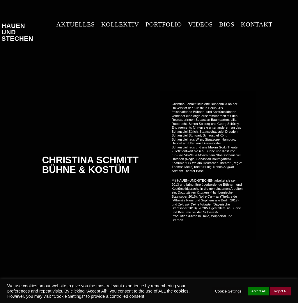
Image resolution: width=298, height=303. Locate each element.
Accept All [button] (258, 291)
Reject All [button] (280, 291)
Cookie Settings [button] (228, 291)
